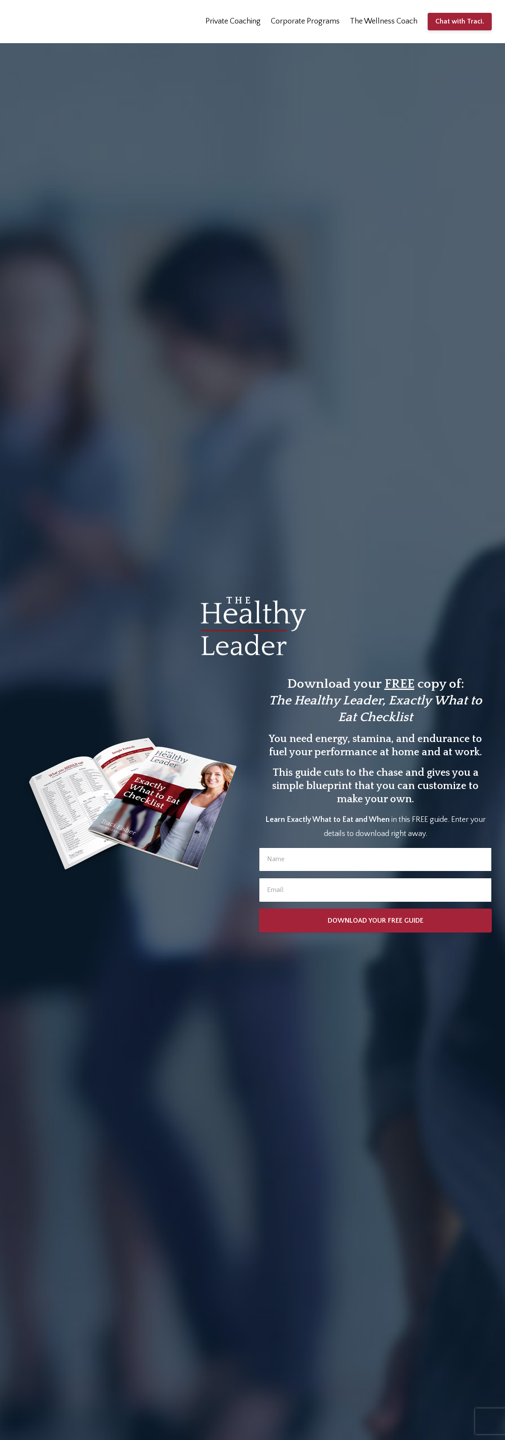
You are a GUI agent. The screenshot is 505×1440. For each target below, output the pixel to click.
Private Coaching (233, 21)
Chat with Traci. (459, 21)
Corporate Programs (305, 21)
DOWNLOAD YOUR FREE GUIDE (375, 920)
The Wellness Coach (383, 21)
